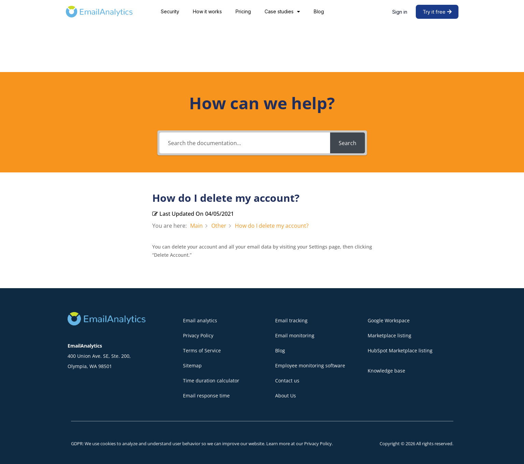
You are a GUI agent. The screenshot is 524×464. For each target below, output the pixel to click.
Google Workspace (389, 320)
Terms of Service (202, 350)
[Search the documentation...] (244, 142)
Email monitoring (294, 335)
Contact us (287, 380)
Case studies (282, 11)
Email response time (206, 395)
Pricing (243, 11)
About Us (285, 395)
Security (170, 11)
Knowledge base (386, 370)
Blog (319, 11)
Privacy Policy (198, 335)
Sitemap (192, 365)
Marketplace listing (389, 335)
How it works (207, 11)
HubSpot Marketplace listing (400, 350)
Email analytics (200, 320)
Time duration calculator (211, 380)
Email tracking (291, 320)
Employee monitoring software (310, 365)
